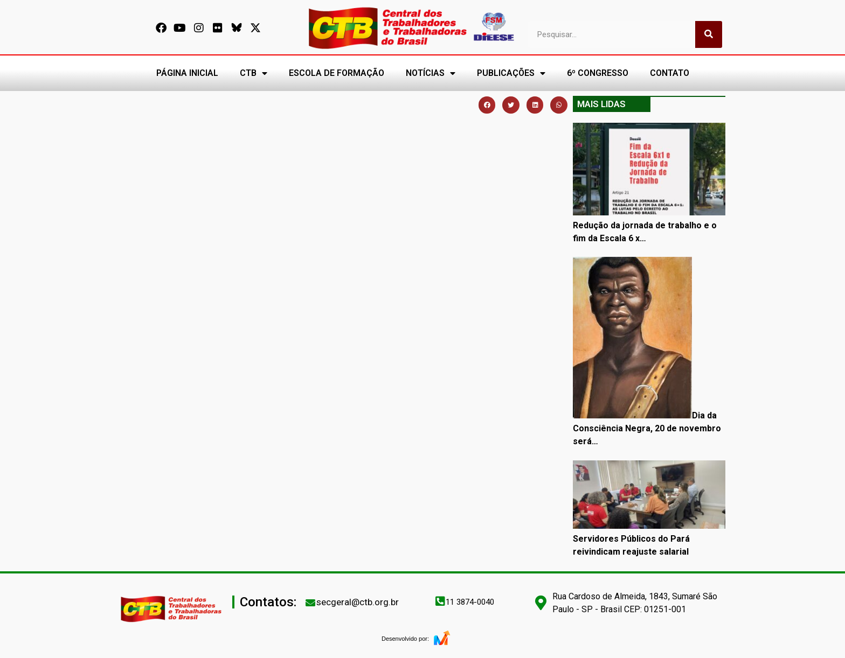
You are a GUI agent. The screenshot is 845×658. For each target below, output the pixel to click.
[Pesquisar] (708, 34)
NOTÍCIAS (430, 73)
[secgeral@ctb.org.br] (310, 602)
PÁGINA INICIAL (187, 73)
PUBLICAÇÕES (511, 73)
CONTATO (669, 73)
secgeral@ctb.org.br (357, 602)
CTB (253, 73)
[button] (487, 105)
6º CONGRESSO (597, 73)
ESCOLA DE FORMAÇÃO (336, 73)
